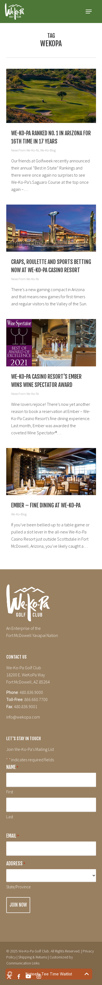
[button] (89, 11)
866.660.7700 (36, 699)
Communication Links (22, 963)
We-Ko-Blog (48, 150)
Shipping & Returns (32, 957)
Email (12, 836)
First (9, 791)
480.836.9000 (31, 692)
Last (9, 816)
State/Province (18, 886)
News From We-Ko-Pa (25, 150)
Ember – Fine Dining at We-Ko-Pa (46, 505)
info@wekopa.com (23, 717)
